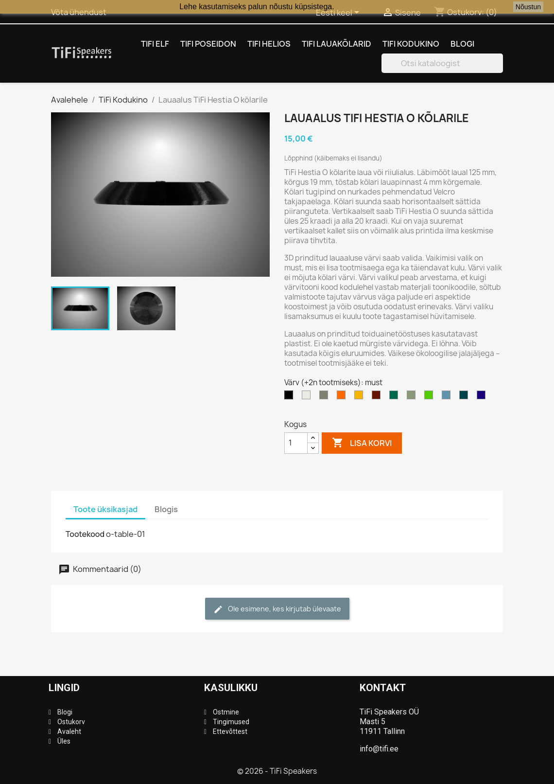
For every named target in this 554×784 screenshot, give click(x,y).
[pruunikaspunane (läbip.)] (378, 397)
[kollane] (360, 397)
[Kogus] (296, 443)
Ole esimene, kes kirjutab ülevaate (277, 609)
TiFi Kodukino (410, 43)
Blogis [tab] (166, 509)
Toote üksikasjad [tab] (105, 509)
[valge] (308, 397)
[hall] (325, 397)
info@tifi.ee (379, 748)
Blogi (462, 43)
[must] (290, 397)
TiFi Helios (269, 43)
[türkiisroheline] (395, 397)
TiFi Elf (155, 43)
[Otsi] (442, 63)
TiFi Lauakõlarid (336, 43)
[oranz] (343, 397)
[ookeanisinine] (465, 397)
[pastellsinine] (448, 397)
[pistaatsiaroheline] (413, 397)
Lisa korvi (362, 443)
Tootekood (85, 534)
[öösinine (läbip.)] (483, 397)
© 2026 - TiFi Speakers (277, 771)
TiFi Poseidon (208, 43)
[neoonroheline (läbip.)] (430, 397)
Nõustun (528, 7)
